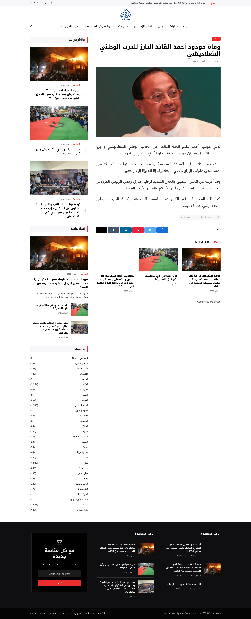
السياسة (76, 85)
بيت (185, 26)
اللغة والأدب (82, 415)
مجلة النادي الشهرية (79, 499)
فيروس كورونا (82, 484)
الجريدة (85, 379)
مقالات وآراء (82, 510)
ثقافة (85, 457)
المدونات (84, 421)
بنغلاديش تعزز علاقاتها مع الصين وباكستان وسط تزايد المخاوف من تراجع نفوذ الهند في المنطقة (116, 281)
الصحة (85, 395)
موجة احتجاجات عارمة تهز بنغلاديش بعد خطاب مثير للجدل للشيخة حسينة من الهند (168, 2)
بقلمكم (85, 447)
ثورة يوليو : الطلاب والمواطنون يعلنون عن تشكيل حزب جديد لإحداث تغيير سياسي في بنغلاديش (57, 211)
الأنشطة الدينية (81, 368)
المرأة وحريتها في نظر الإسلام (183, 584)
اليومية (85, 442)
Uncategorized (80, 358)
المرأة (85, 426)
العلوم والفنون (81, 410)
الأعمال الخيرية (81, 363)
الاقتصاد (84, 374)
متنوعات (123, 26)
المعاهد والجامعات (79, 436)
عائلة (86, 478)
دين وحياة (83, 468)
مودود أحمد (186, 217)
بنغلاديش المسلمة (98, 26)
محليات (174, 26)
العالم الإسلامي (143, 26)
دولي (161, 26)
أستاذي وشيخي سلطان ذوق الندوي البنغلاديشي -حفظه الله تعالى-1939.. (183, 548)
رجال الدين (83, 473)
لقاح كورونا (83, 494)
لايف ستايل (82, 489)
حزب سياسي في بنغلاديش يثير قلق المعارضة (160, 277)
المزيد (85, 431)
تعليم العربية (71, 26)
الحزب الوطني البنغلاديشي (207, 217)
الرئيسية (84, 384)
